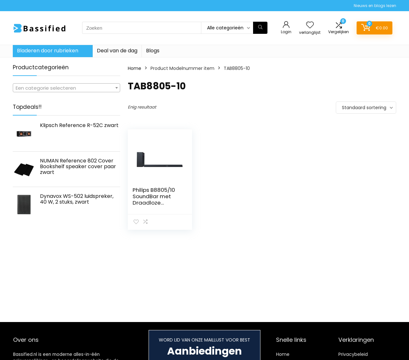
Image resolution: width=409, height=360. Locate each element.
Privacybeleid (353, 354)
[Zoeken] (260, 28)
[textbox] (66, 88)
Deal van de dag (117, 50)
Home (134, 68)
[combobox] (66, 87)
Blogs (152, 50)
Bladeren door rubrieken (47, 50)
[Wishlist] (310, 25)
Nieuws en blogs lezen (375, 5)
